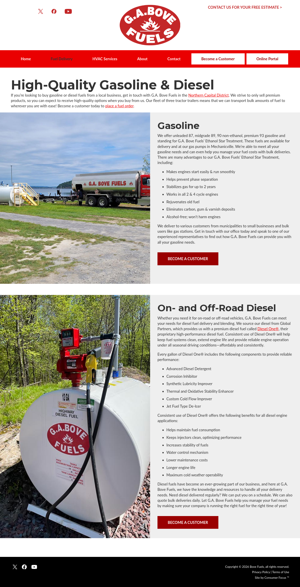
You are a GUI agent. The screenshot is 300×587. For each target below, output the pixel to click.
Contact (173, 58)
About (142, 58)
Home (26, 58)
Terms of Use (280, 572)
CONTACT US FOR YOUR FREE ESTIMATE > (245, 7)
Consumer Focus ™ (277, 577)
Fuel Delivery (61, 58)
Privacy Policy (261, 572)
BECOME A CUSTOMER (188, 258)
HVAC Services (104, 58)
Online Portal (267, 58)
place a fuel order (119, 106)
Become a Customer (218, 58)
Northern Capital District (208, 95)
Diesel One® (268, 328)
